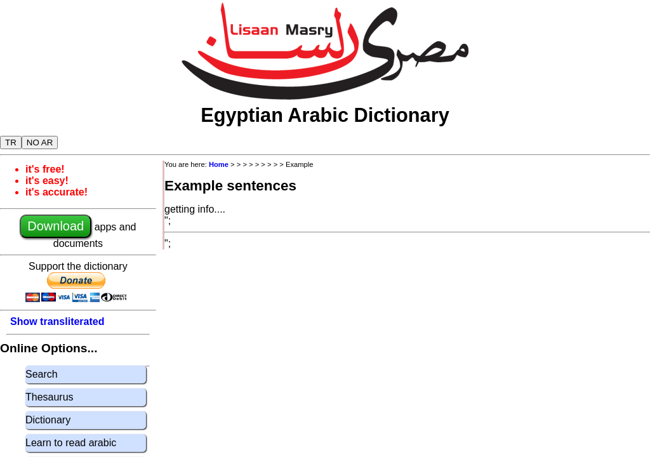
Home (219, 164)
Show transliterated (57, 321)
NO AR (40, 142)
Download (55, 226)
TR (11, 142)
